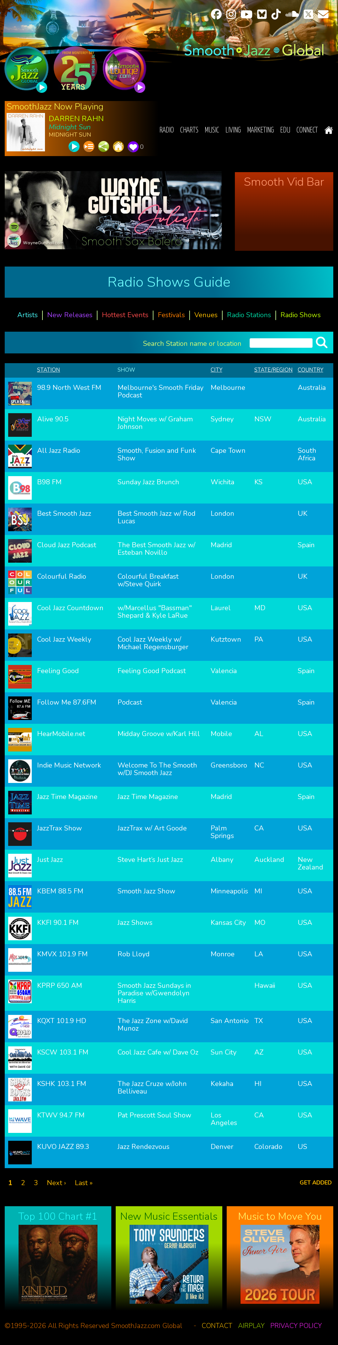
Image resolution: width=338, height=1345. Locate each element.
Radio (166, 130)
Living (233, 130)
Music (212, 130)
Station (48, 370)
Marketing (260, 130)
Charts (189, 130)
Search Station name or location (192, 343)
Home (328, 130)
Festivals (171, 315)
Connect (307, 130)
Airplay (251, 1325)
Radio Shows (300, 315)
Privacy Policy (296, 1325)
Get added (316, 1182)
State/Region (273, 370)
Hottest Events (125, 315)
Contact (217, 1325)
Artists (27, 315)
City (216, 370)
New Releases (69, 315)
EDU (285, 130)
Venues (206, 315)
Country (310, 370)
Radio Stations (249, 315)
